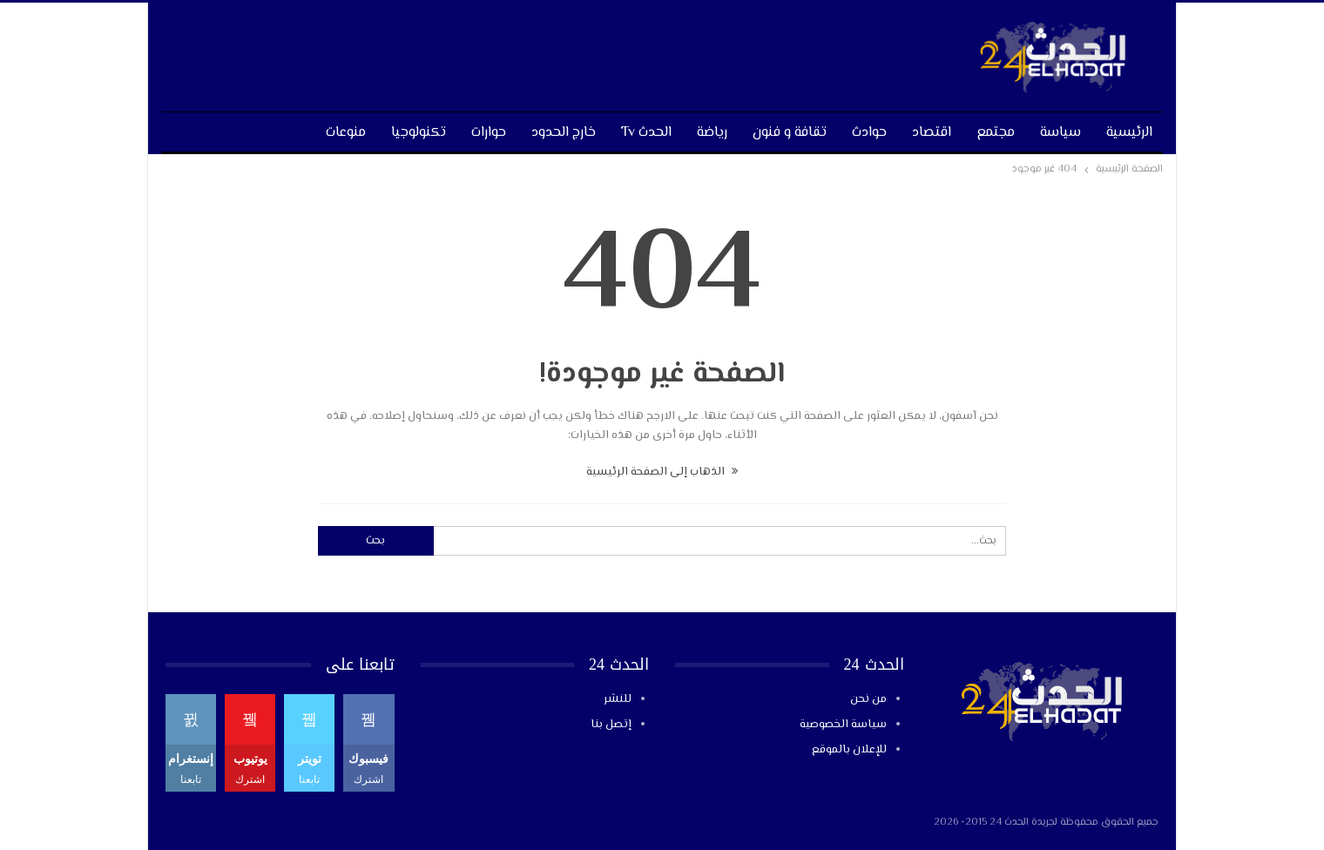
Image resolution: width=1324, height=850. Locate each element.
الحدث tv (646, 133)
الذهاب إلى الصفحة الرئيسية (662, 472)
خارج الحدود (563, 133)
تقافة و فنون (790, 133)
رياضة (712, 133)
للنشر (618, 699)
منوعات (346, 133)
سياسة (1060, 133)
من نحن (868, 699)
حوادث (869, 133)
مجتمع (995, 133)
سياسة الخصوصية (843, 724)
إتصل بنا (611, 724)
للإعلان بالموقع (849, 750)
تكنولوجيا (418, 133)
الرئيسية (1129, 133)
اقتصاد (931, 133)
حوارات (488, 133)
